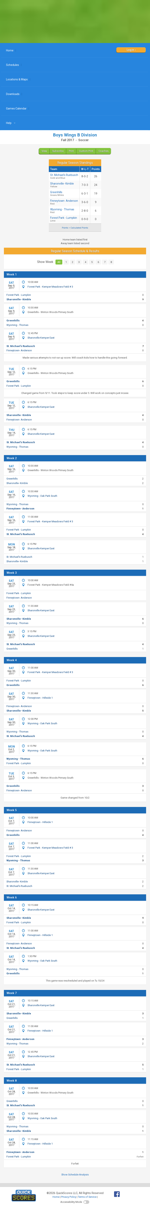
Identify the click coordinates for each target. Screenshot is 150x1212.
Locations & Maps (17, 79)
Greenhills (13, 320)
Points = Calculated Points (75, 228)
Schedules (12, 64)
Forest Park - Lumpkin (64, 219)
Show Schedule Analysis (75, 1174)
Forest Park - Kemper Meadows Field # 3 (50, 286)
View (44, 151)
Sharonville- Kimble (64, 185)
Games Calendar (16, 108)
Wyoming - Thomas (64, 211)
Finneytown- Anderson (64, 202)
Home (9, 50)
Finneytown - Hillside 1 (40, 697)
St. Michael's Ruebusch (64, 176)
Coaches (103, 151)
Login (130, 49)
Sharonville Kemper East (41, 337)
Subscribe (57, 151)
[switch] (86, 1202)
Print (71, 151)
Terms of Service (87, 1196)
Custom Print (86, 151)
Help (11, 123)
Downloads (13, 94)
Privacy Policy (68, 1196)
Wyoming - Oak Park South (42, 495)
